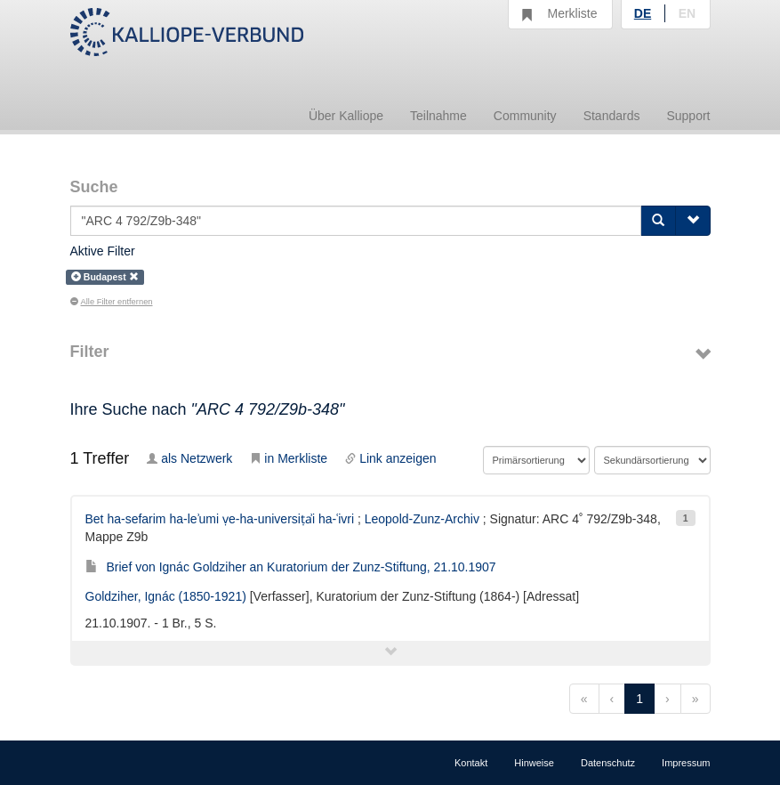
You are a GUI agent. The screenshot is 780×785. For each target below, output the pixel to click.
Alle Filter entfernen (111, 301)
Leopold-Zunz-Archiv (422, 519)
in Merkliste (288, 458)
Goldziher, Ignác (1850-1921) (165, 596)
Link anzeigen (390, 458)
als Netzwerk (189, 458)
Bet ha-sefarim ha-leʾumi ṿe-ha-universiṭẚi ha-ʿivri (220, 519)
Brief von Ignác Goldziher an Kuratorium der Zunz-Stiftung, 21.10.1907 (290, 567)
